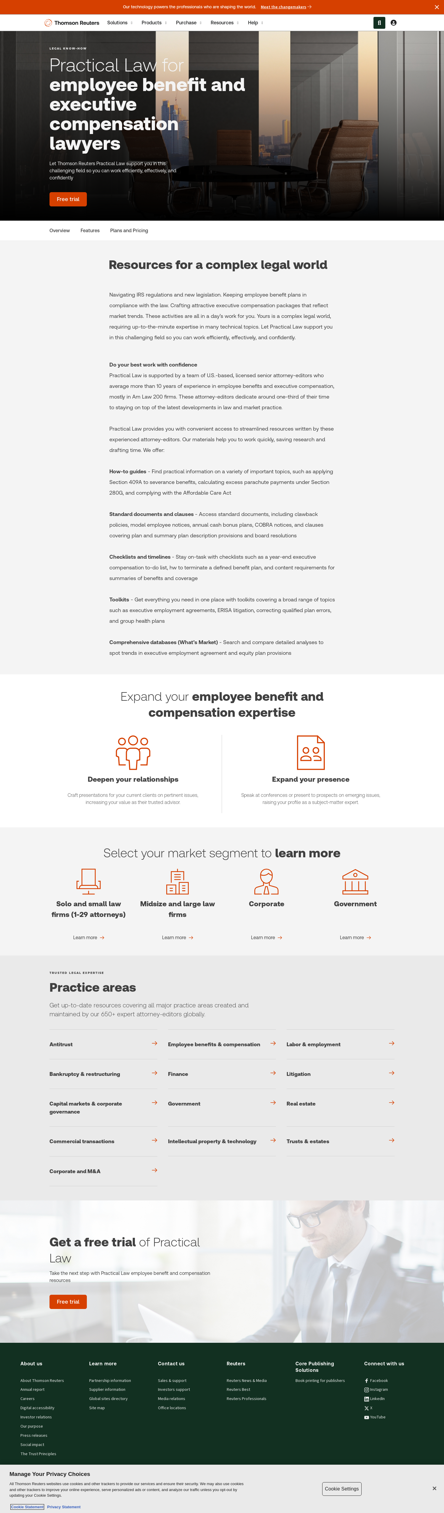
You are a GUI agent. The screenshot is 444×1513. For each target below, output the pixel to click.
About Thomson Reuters (42, 1380)
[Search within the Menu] (379, 23)
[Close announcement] (436, 7)
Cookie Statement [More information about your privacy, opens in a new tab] (27, 1507)
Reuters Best (238, 1389)
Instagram (376, 1389)
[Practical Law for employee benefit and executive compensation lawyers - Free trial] (68, 199)
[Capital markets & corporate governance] (103, 1107)
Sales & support (172, 1380)
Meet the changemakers (286, 7)
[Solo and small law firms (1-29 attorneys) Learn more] (88, 937)
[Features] (90, 231)
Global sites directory (108, 1398)
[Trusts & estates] (341, 1141)
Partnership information (110, 1380)
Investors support (174, 1389)
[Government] (222, 1103)
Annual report (32, 1389)
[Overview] (59, 231)
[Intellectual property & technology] (222, 1141)
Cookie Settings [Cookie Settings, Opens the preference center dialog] (342, 1488)
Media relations (171, 1398)
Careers (27, 1398)
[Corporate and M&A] (103, 1171)
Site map (97, 1408)
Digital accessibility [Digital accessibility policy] (37, 1408)
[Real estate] (341, 1103)
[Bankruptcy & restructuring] (103, 1074)
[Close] (434, 1488)
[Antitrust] (103, 1044)
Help (256, 23)
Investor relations (36, 1417)
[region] (222, 1489)
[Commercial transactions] (103, 1141)
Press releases (33, 1435)
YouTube (375, 1417)
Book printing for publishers (320, 1380)
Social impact (32, 1444)
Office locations (172, 1408)
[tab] (120, 23)
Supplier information (107, 1389)
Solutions (120, 23)
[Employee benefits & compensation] (222, 1044)
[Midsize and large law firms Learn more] (177, 937)
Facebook (376, 1380)
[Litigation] (341, 1074)
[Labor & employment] (341, 1044)
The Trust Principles (38, 1454)
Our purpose (31, 1426)
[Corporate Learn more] (266, 937)
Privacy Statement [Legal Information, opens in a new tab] (63, 1507)
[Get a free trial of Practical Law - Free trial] (68, 1302)
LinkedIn (374, 1398)
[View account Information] (394, 23)
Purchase (189, 23)
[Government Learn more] (355, 937)
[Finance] (222, 1074)
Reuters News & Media (247, 1380)
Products (154, 23)
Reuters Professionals (246, 1398)
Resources (225, 23)
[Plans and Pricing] (129, 231)
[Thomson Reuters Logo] (73, 23)
